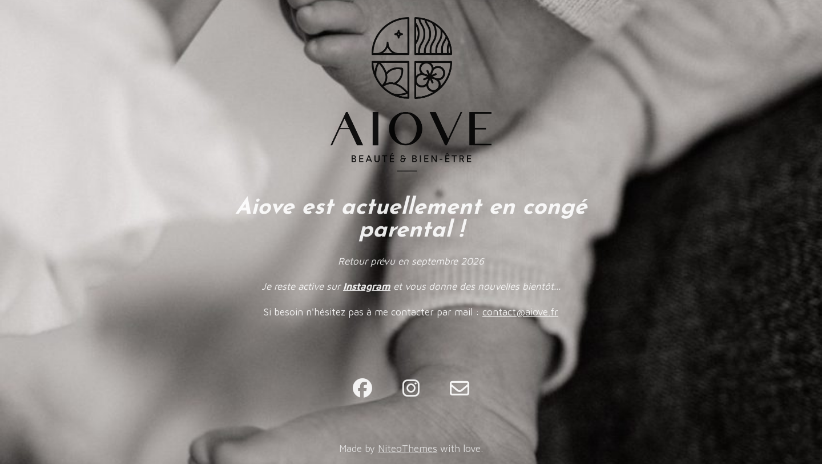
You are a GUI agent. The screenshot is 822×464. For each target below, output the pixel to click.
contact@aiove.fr (520, 312)
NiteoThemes (407, 448)
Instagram (366, 286)
